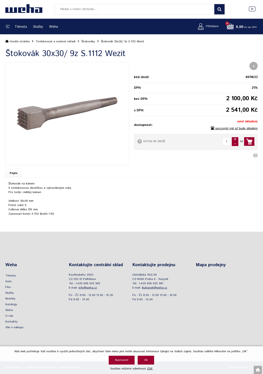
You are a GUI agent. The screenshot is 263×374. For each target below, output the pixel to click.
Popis (13, 173)
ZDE (150, 369)
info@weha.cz (87, 288)
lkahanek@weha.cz (154, 288)
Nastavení (121, 360)
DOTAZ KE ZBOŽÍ (154, 141)
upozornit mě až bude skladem (236, 128)
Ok (146, 360)
